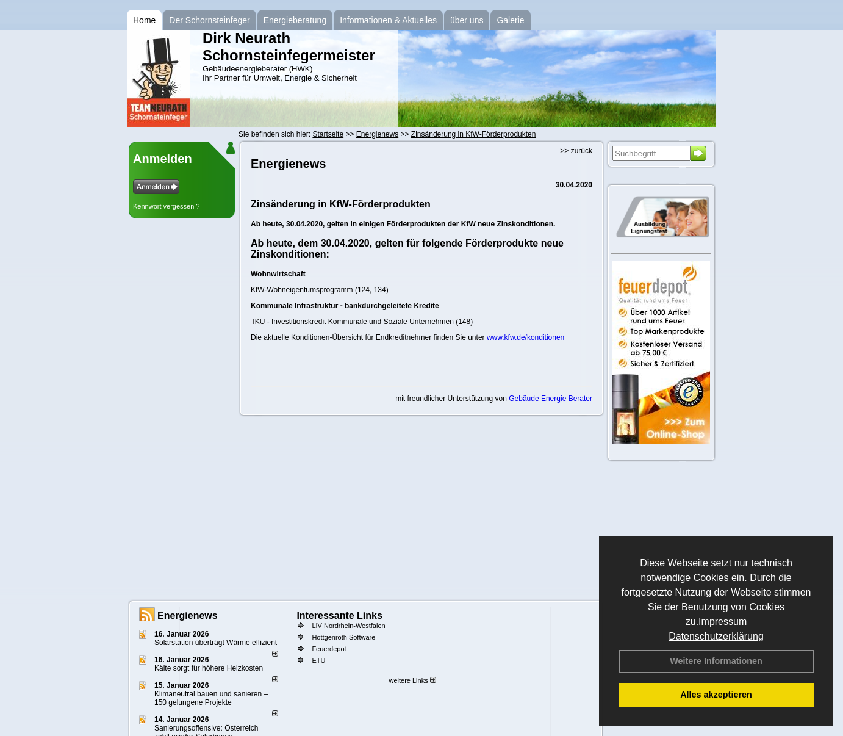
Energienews (187, 615)
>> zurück (576, 150)
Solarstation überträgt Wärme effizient (215, 642)
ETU (318, 660)
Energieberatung (295, 20)
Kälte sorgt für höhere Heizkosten (209, 668)
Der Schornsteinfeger (209, 20)
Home (144, 20)
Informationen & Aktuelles (388, 20)
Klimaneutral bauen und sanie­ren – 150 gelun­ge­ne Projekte (211, 698)
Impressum (722, 621)
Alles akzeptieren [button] (716, 694)
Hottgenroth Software (343, 637)
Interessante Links (339, 615)
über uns (466, 20)
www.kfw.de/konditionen (525, 337)
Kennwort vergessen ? (166, 206)
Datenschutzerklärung (716, 636)
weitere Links (412, 680)
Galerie (510, 20)
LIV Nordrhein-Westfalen (348, 625)
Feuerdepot (329, 648)
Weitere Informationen (716, 661)
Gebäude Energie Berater (550, 398)
